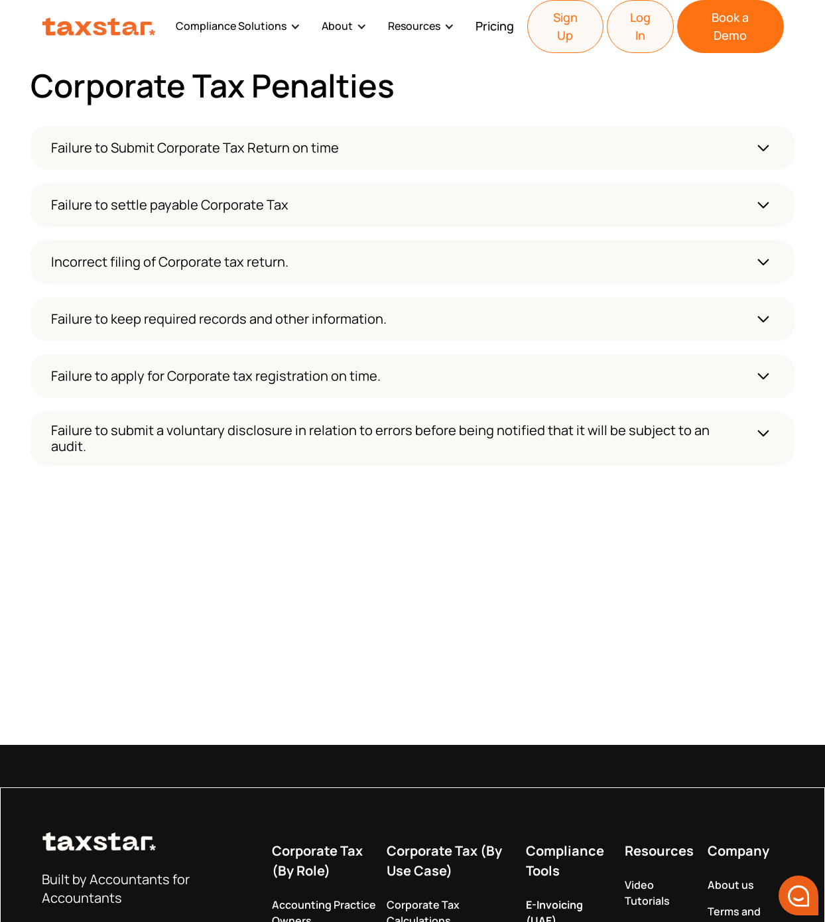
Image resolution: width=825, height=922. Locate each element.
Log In (640, 26)
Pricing (495, 26)
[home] (101, 27)
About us (731, 885)
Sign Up (565, 26)
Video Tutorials (647, 893)
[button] (241, 26)
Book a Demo (730, 26)
